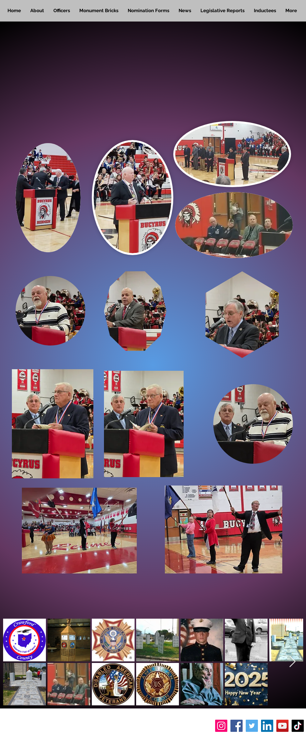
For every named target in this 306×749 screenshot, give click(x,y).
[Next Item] (292, 662)
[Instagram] (221, 726)
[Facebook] (236, 726)
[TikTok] (298, 726)
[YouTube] (282, 726)
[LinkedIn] (267, 726)
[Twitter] (252, 726)
